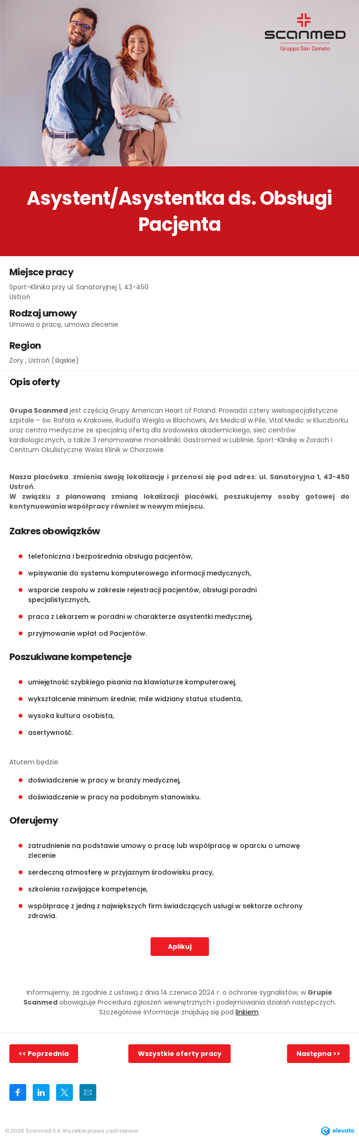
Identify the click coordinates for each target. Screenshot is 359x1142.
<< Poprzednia (44, 1053)
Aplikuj (180, 946)
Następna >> (318, 1053)
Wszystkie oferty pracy (180, 1053)
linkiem (247, 1012)
